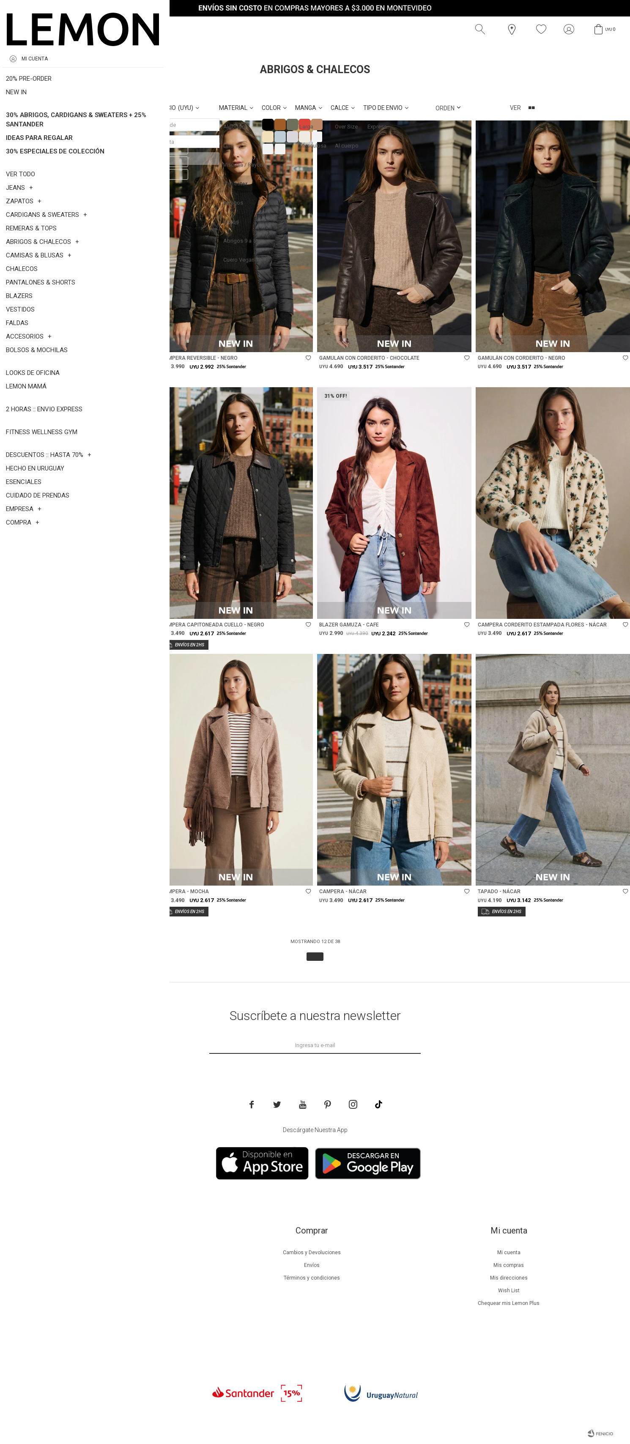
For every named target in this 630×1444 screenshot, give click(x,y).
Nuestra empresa (115, 1252)
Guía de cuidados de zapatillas (115, 1303)
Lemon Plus (115, 1278)
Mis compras (508, 1265)
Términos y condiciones (312, 1278)
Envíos (312, 1265)
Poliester (73, 88)
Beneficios (115, 1265)
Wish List (509, 1291)
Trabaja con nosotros (115, 1341)
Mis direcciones (509, 1278)
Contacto (115, 1329)
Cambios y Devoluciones (312, 1252)
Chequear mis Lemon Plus (509, 1303)
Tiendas (115, 1316)
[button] (482, 29)
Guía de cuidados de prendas (115, 1291)
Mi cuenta (508, 1252)
